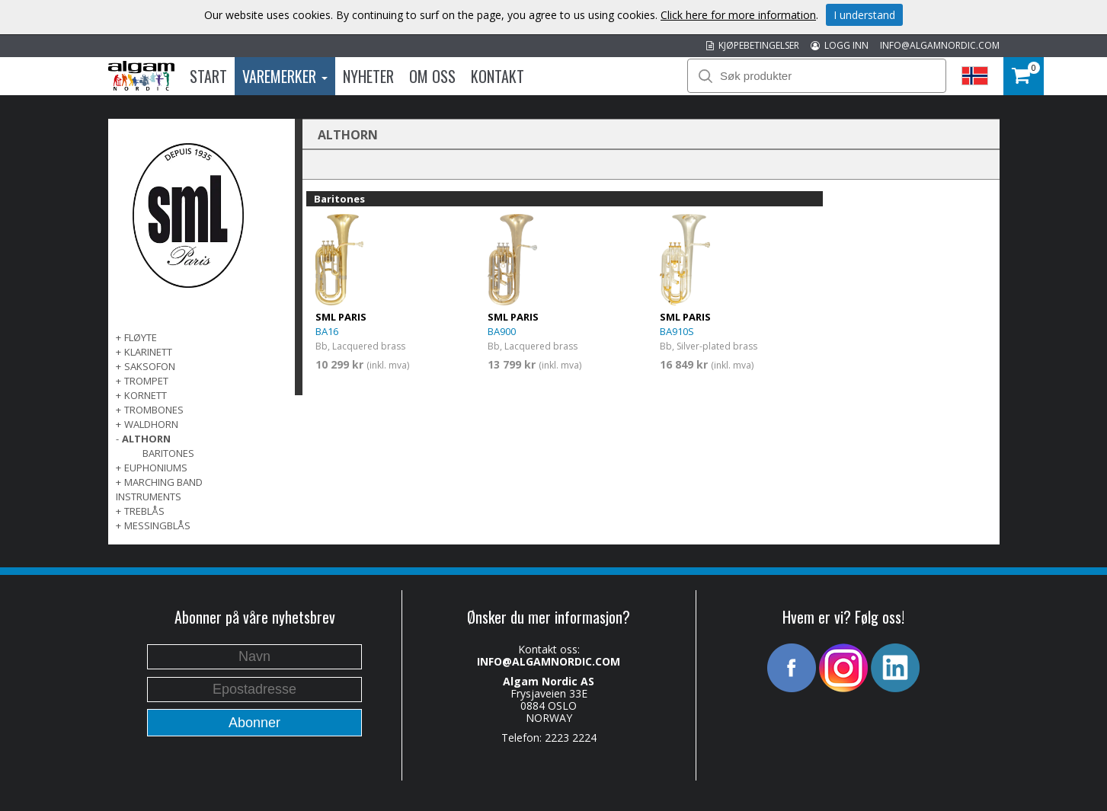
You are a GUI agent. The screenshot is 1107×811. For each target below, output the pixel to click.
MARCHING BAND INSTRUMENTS (159, 489)
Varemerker (285, 76)
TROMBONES (154, 410)
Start (208, 76)
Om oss (432, 76)
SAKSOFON (149, 366)
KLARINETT (148, 352)
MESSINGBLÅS (157, 525)
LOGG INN (840, 45)
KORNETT (145, 395)
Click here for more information (738, 15)
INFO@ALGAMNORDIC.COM (940, 45)
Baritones (168, 453)
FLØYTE (140, 337)
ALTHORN (146, 438)
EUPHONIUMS (155, 467)
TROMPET (146, 381)
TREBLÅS (144, 511)
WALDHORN (151, 424)
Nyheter (368, 76)
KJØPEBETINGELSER (752, 45)
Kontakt (497, 76)
